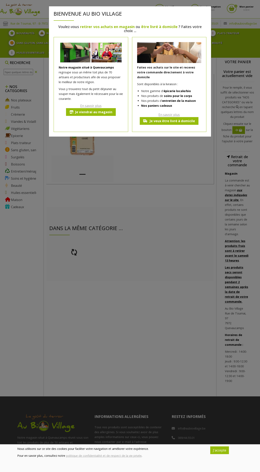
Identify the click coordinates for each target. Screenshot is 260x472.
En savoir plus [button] (91, 105)
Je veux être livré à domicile (169, 121)
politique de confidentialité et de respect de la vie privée (104, 456)
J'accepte (219, 450)
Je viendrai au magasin (90, 112)
